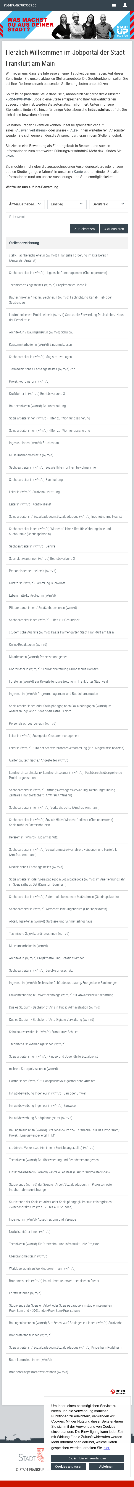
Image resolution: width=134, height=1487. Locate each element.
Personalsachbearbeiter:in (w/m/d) (32, 570)
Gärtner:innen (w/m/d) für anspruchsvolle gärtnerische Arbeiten (52, 1081)
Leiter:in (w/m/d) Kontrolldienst (30, 504)
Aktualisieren (114, 229)
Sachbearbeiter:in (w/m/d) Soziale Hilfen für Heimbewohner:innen (53, 467)
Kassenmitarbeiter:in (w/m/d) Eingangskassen (40, 344)
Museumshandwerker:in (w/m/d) (31, 455)
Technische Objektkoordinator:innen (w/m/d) (39, 933)
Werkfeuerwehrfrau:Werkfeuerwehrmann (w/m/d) (42, 1268)
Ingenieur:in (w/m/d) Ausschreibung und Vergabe (42, 1219)
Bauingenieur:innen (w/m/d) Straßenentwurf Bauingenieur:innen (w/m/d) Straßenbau (66, 1322)
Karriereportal (84, 171)
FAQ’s (73, 130)
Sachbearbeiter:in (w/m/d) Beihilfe (32, 546)
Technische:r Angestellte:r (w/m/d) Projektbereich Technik (48, 285)
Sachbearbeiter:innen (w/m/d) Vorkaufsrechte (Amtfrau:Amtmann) (54, 807)
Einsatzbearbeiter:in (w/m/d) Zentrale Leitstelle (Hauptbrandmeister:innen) (59, 1172)
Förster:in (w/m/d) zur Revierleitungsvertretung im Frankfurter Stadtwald (58, 681)
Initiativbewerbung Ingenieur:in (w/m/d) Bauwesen (43, 1105)
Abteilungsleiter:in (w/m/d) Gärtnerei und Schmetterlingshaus (50, 921)
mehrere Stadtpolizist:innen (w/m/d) (33, 1068)
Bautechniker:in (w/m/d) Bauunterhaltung (37, 405)
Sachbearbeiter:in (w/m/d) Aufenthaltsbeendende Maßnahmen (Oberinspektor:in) (64, 896)
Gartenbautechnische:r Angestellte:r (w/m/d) (39, 760)
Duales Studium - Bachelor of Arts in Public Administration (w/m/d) (54, 1007)
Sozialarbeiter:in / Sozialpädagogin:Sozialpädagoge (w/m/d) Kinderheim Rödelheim (65, 1347)
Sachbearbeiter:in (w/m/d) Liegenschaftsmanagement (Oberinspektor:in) (58, 272)
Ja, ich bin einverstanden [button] (87, 1458)
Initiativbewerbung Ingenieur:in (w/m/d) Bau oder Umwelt (48, 1093)
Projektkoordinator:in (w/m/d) (29, 381)
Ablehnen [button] (106, 1466)
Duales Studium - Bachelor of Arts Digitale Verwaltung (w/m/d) (51, 1019)
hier (10, 156)
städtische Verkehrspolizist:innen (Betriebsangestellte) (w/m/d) (51, 1147)
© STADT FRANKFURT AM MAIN (38, 1469)
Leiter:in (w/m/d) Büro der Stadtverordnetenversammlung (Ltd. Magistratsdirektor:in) (66, 748)
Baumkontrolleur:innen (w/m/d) (30, 1359)
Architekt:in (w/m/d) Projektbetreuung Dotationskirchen (46, 958)
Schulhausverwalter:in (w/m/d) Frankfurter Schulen (43, 1031)
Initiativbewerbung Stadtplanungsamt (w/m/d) (40, 1117)
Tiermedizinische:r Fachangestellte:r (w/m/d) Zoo (42, 369)
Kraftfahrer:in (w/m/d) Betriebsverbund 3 (37, 393)
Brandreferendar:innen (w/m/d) (30, 1335)
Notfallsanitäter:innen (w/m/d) (29, 1231)
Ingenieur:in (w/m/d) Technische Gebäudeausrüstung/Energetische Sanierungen (63, 982)
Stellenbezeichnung (24, 243)
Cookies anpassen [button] (68, 1466)
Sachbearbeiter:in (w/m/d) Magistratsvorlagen (40, 356)
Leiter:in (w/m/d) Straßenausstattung (34, 491)
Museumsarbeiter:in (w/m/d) (28, 945)
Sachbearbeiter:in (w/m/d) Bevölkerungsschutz (41, 970)
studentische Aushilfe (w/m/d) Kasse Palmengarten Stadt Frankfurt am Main (61, 632)
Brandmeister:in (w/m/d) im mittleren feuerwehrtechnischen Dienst (54, 1280)
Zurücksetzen (84, 229)
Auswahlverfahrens (31, 130)
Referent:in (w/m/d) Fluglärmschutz (33, 837)
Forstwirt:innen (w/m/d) (25, 1293)
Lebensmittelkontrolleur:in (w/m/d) (32, 595)
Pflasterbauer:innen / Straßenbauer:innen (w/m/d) (43, 607)
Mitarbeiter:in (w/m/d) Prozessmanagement (39, 656)
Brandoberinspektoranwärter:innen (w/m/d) (38, 1372)
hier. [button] (107, 1448)
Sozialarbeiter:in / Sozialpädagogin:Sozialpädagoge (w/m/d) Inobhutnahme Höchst (65, 516)
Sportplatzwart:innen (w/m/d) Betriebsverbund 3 (42, 558)
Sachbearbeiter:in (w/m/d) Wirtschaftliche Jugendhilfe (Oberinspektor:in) (58, 909)
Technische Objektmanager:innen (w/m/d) (37, 1044)
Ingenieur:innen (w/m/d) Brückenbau (34, 442)
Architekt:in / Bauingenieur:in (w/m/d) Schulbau (41, 332)
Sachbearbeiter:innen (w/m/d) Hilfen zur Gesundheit (44, 620)
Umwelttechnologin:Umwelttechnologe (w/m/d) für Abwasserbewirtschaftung (61, 995)
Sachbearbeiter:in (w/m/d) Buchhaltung (36, 479)
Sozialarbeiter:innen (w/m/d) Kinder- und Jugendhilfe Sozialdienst (53, 1056)
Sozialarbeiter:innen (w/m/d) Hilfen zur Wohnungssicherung (49, 418)
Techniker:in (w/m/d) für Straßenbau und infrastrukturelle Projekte (54, 1244)
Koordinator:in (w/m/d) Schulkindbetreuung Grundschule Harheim (53, 669)
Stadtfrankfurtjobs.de (19, 5)
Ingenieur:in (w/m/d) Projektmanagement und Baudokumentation (53, 693)
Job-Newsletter (18, 99)
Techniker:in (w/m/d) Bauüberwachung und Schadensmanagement (54, 1159)
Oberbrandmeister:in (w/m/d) (28, 1256)
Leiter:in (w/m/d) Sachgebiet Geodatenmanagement (44, 735)
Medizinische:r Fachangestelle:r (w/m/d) (36, 867)
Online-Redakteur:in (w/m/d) (28, 644)
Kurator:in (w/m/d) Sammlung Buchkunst (37, 583)
